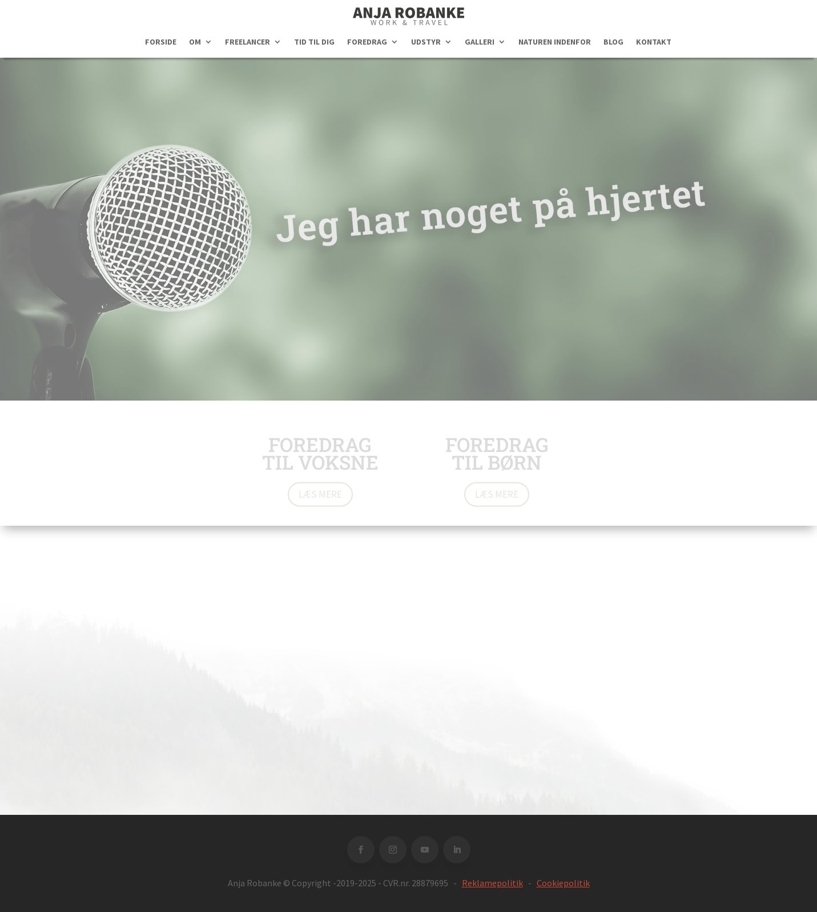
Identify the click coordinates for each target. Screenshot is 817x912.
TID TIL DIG (314, 42)
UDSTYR (426, 42)
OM (195, 42)
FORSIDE (160, 42)
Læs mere (320, 496)
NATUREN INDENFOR (554, 42)
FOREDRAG (367, 42)
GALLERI (479, 42)
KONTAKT (653, 42)
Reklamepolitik (492, 883)
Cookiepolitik (563, 883)
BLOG (613, 42)
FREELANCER (247, 42)
